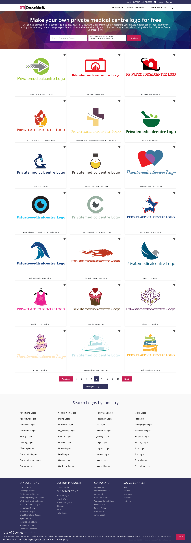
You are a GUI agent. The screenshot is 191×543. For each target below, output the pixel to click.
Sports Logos (141, 460)
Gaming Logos (64, 460)
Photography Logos (144, 424)
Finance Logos (64, 442)
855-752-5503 (147, 2)
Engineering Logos (66, 430)
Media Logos (102, 460)
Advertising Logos (28, 412)
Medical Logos (103, 466)
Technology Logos (143, 466)
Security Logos (141, 442)
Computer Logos (27, 466)
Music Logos (140, 412)
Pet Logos (139, 418)
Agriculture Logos (28, 418)
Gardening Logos (66, 466)
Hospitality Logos (104, 418)
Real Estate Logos (143, 430)
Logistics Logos (103, 448)
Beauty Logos (26, 436)
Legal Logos (102, 442)
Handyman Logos (105, 412)
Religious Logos (142, 436)
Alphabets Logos (27, 424)
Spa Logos (139, 454)
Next (126, 379)
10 (118, 379)
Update (134, 38)
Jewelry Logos (103, 436)
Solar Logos (140, 448)
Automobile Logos (28, 430)
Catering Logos (26, 442)
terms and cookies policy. (57, 539)
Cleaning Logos (27, 448)
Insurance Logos (104, 430)
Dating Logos (64, 418)
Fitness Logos (64, 448)
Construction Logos (67, 412)
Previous (66, 379)
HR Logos (101, 424)
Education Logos (65, 424)
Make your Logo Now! (95, 386)
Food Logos (63, 454)
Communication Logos (30, 460)
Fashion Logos (64, 436)
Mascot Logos (103, 454)
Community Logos (28, 454)
